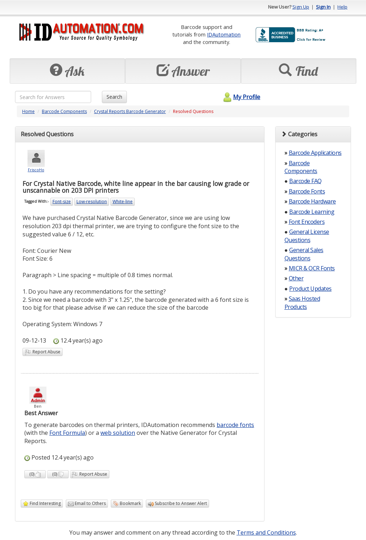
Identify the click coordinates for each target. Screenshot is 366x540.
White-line (123, 201)
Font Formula (67, 433)
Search (114, 96)
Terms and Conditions (266, 532)
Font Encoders (307, 222)
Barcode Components (64, 111)
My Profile (240, 97)
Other (296, 278)
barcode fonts (235, 425)
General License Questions (307, 236)
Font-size (62, 201)
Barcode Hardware (312, 201)
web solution (117, 433)
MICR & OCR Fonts (312, 268)
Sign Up (300, 7)
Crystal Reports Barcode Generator (130, 111)
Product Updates (310, 289)
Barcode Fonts (307, 191)
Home (28, 111)
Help (342, 7)
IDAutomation (224, 34)
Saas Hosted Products (302, 302)
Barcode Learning (311, 212)
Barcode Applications (315, 153)
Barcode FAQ (305, 181)
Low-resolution (91, 201)
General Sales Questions (304, 254)
